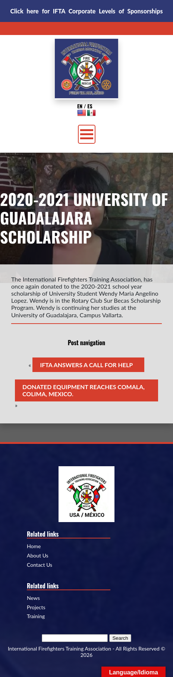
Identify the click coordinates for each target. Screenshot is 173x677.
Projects (36, 607)
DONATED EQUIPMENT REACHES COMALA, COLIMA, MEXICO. (83, 390)
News (33, 598)
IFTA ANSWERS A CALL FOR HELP (86, 364)
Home (34, 546)
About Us (37, 556)
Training (36, 616)
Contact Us (39, 565)
